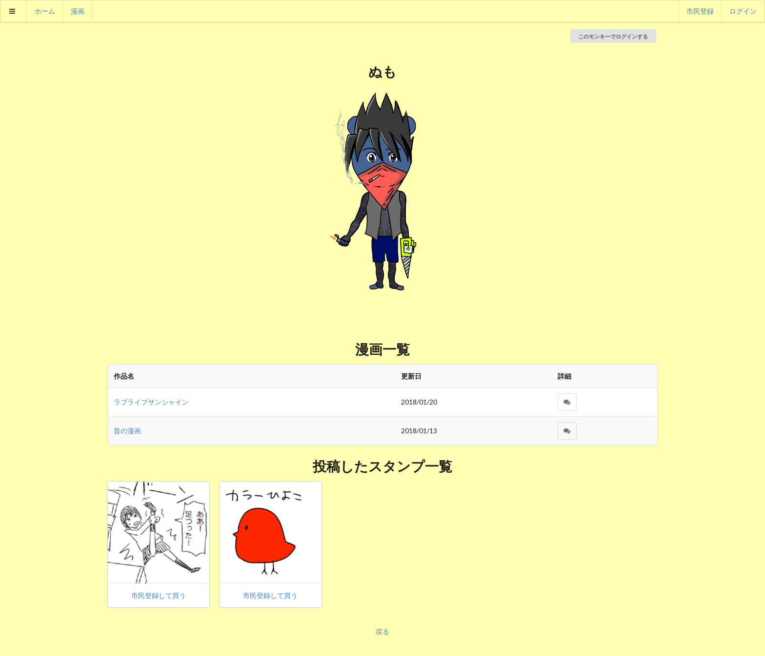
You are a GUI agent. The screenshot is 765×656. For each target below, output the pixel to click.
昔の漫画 (127, 430)
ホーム (45, 11)
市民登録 (700, 11)
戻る (382, 631)
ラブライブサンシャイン (151, 402)
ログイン (743, 11)
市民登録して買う (158, 595)
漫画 (77, 11)
